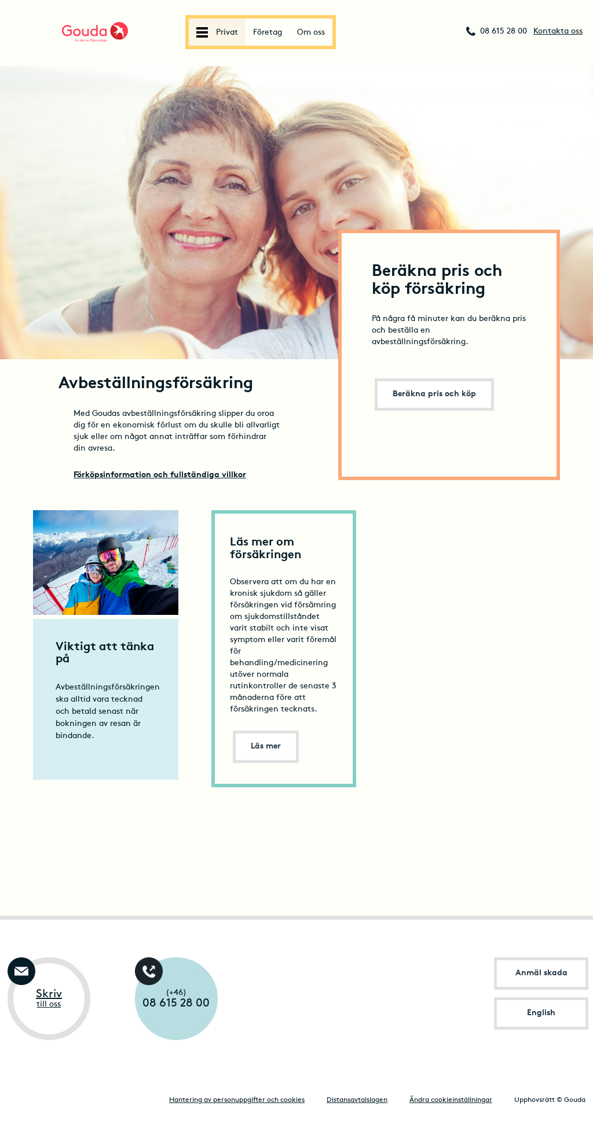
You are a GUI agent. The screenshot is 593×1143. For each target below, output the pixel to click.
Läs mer (266, 746)
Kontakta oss (558, 31)
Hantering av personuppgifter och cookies (237, 1100)
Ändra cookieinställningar (450, 1100)
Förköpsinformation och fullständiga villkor (160, 475)
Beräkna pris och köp (434, 394)
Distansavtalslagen (357, 1100)
